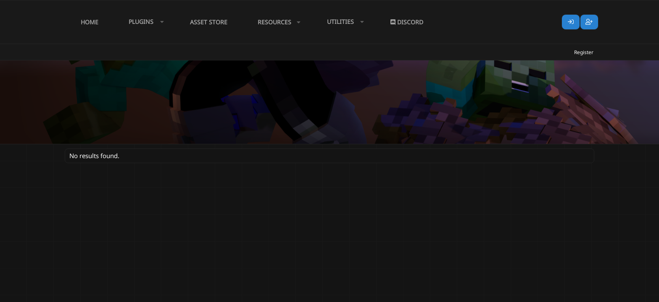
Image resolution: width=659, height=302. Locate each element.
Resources (274, 22)
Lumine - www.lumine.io (568, 294)
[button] (144, 22)
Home (89, 22)
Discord (406, 22)
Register (583, 52)
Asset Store (208, 22)
